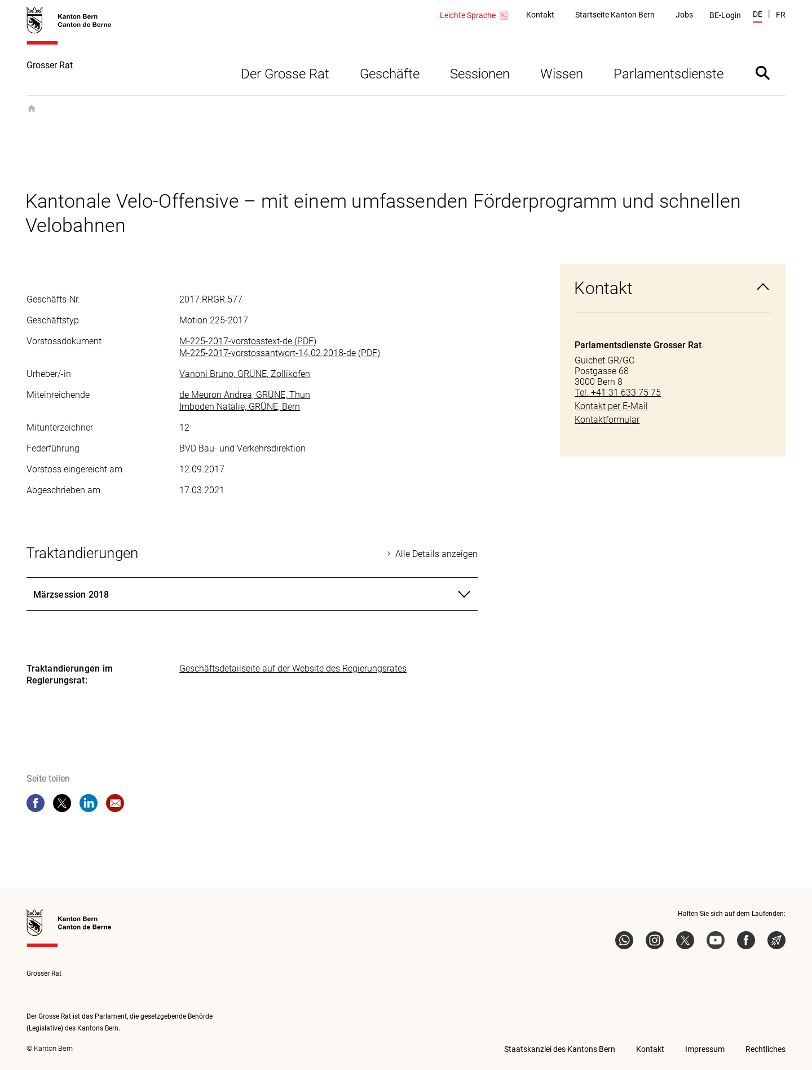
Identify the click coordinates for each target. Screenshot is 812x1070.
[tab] (252, 594)
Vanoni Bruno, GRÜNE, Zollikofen (244, 374)
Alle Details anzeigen (436, 554)
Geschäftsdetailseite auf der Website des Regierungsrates (293, 668)
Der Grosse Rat (285, 74)
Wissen (561, 74)
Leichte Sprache (475, 15)
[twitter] (62, 803)
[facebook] (36, 803)
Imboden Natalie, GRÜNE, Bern (239, 406)
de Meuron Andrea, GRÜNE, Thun (244, 394)
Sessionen (480, 74)
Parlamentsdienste (668, 74)
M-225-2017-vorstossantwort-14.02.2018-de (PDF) (279, 353)
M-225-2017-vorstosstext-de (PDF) (247, 341)
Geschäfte (390, 74)
